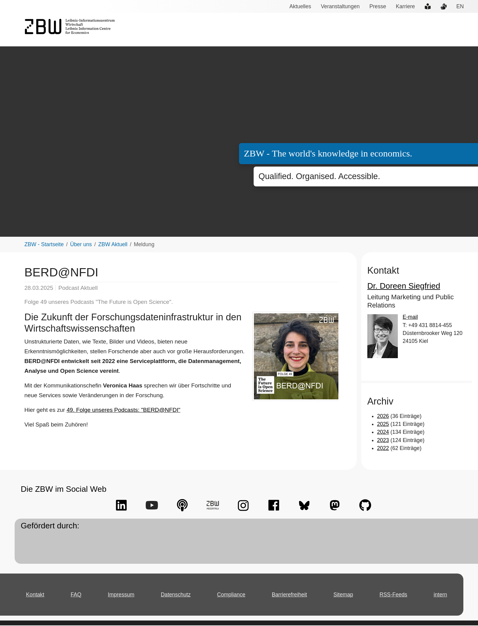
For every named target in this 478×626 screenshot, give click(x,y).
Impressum (122, 595)
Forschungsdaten (383, 30)
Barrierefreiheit (290, 595)
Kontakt (36, 595)
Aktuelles (301, 6)
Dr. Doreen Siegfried (400, 287)
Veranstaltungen (340, 6)
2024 (382, 433)
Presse (376, 6)
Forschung (297, 30)
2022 (382, 449)
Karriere (403, 6)
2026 (382, 416)
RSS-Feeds (393, 595)
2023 (382, 440)
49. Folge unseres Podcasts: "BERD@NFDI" (117, 411)
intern (440, 595)
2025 (382, 425)
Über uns (459, 30)
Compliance (232, 595)
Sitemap (344, 595)
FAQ (77, 595)
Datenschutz (176, 595)
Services (267, 30)
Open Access (426, 30)
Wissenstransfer (336, 30)
